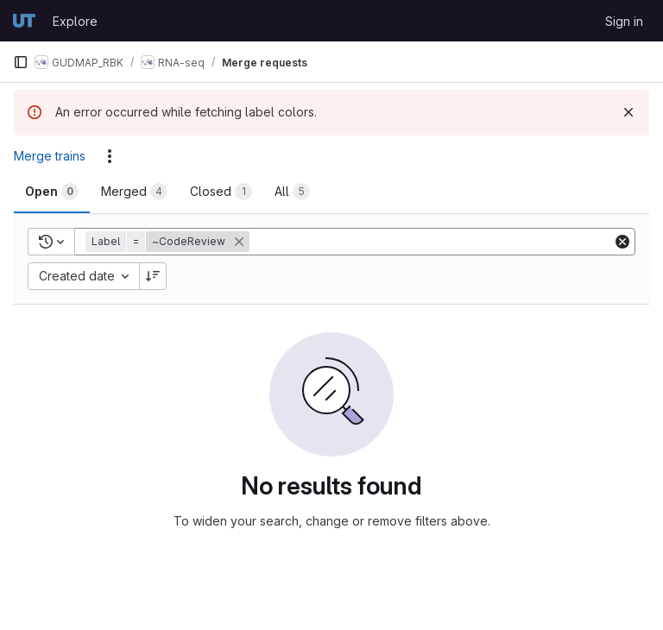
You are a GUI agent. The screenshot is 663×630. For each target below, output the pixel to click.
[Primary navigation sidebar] (21, 62)
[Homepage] (24, 21)
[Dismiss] (628, 112)
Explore (75, 21)
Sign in (624, 21)
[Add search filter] (432, 242)
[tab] (52, 191)
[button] (169, 241)
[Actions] (109, 156)
